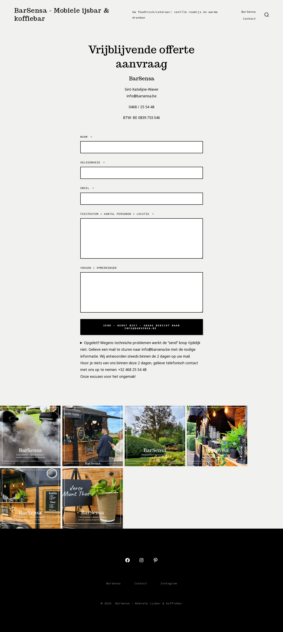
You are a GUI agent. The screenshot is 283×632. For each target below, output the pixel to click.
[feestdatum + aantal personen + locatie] (141, 238)
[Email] (141, 199)
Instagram (169, 583)
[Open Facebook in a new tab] (127, 560)
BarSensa (248, 12)
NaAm (86, 137)
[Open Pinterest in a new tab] (155, 560)
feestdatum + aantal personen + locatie (117, 214)
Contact (249, 18)
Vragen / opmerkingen (98, 268)
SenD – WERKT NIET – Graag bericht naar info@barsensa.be (141, 327)
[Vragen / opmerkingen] (141, 292)
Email (87, 188)
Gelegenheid (92, 162)
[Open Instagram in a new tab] (141, 560)
